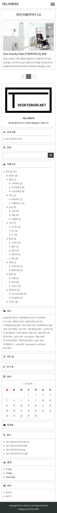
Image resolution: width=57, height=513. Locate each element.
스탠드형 (16, 266)
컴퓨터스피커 (18, 322)
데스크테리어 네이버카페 (16, 446)
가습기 (16, 286)
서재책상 (16, 183)
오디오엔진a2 (9, 333)
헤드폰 (16, 254)
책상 (12, 180)
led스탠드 (7, 348)
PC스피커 (7, 322)
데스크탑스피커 (29, 325)
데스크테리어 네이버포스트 (17, 442)
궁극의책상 (13, 329)
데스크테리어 (10, 4)
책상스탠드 (40, 337)
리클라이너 (17, 203)
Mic (14, 258)
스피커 (16, 243)
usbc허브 (20, 344)
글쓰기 (9, 496)
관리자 (9, 492)
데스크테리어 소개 (14, 139)
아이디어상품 (18, 294)
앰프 (15, 247)
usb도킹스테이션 (10, 318)
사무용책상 (17, 187)
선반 (15, 211)
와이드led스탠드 (26, 340)
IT (14, 235)
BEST (13, 176)
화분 (15, 282)
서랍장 (16, 219)
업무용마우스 (9, 344)
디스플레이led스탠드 (12, 325)
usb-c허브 (18, 337)
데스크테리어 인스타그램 (16, 454)
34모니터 (33, 333)
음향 (12, 239)
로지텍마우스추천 (44, 325)
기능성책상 (17, 191)
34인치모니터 (44, 333)
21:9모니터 (48, 329)
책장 (15, 215)
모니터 (16, 227)
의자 (12, 195)
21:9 (5, 329)
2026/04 (28, 383)
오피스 (13, 302)
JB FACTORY (34, 509)
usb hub (41, 344)
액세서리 (14, 290)
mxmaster (29, 337)
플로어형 (16, 270)
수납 (12, 207)
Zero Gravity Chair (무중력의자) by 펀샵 (25, 54)
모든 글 (11, 172)
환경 (12, 274)
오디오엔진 (40, 318)
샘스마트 (23, 329)
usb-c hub (39, 340)
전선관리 (16, 298)
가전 (12, 223)
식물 (15, 278)
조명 (12, 262)
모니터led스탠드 (10, 340)
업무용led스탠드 (35, 329)
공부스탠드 (8, 337)
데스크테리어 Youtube (16, 450)
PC (14, 231)
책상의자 (16, 199)
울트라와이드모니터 (34, 322)
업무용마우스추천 (27, 318)
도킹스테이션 (22, 333)
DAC (15, 250)
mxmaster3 (30, 344)
